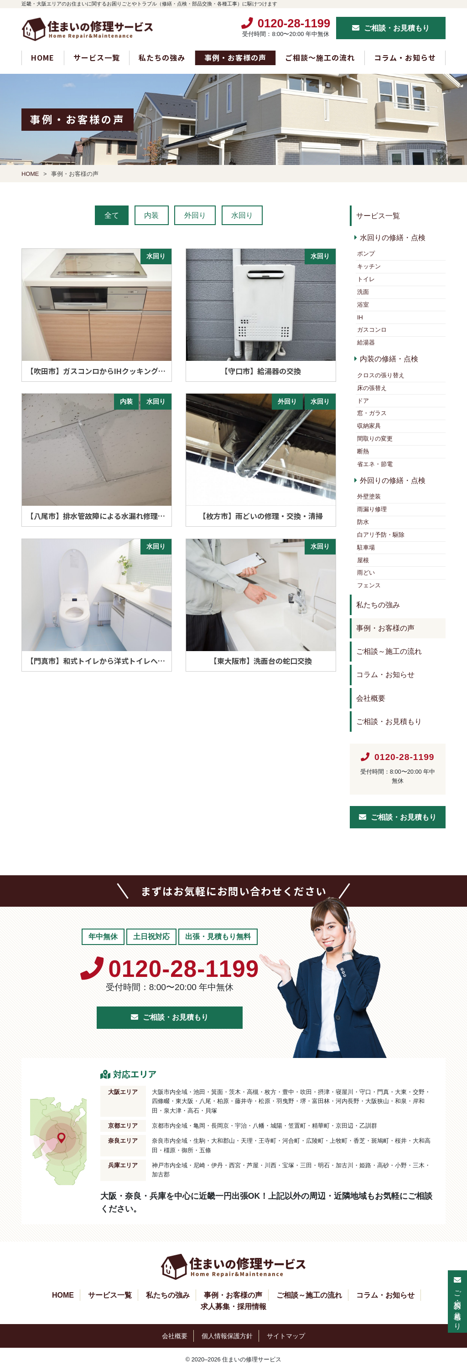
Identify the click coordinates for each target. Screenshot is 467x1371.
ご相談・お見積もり (397, 28)
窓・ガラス (372, 413)
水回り (242, 215)
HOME (42, 57)
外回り (195, 215)
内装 (151, 215)
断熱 (363, 451)
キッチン (369, 266)
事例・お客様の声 (235, 57)
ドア (363, 400)
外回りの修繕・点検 (392, 480)
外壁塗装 (369, 496)
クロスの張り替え (381, 375)
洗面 (363, 291)
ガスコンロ (372, 329)
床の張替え (372, 388)
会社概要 (370, 698)
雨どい (366, 572)
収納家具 (369, 425)
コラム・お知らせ (405, 57)
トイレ (366, 279)
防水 (363, 522)
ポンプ (366, 253)
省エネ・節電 (375, 464)
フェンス (369, 585)
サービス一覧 (96, 57)
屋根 (363, 560)
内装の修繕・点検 (389, 359)
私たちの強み (162, 57)
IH (360, 317)
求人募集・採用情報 (233, 1306)
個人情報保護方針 (227, 1336)
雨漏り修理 (372, 509)
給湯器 (366, 342)
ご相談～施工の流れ (320, 57)
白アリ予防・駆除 (381, 534)
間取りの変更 (375, 438)
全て (111, 215)
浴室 (363, 304)
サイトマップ (286, 1336)
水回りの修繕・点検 (392, 237)
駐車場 (366, 547)
